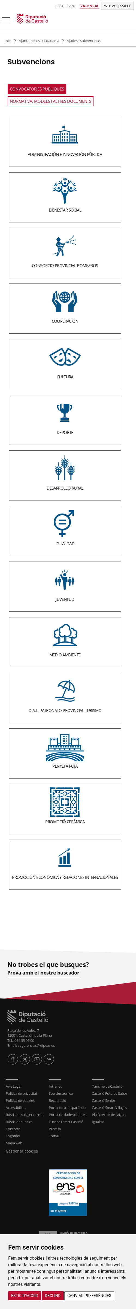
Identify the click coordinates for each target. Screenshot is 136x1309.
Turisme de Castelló (107, 1086)
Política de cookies (20, 1100)
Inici (8, 40)
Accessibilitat (16, 1107)
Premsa (55, 1128)
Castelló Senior (103, 1100)
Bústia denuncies (19, 1121)
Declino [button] (53, 1295)
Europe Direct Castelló (66, 1121)
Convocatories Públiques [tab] (37, 89)
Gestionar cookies (22, 1151)
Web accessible (117, 5)
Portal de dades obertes (67, 1114)
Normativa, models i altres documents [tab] (50, 101)
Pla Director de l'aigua (108, 1114)
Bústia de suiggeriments (24, 1114)
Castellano (66, 5)
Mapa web (14, 1143)
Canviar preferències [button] (89, 1295)
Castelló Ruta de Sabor (109, 1093)
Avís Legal (13, 1086)
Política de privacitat (21, 1093)
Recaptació (57, 1100)
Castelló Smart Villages (109, 1107)
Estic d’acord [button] (24, 1295)
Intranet (55, 1086)
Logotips (12, 1135)
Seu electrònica (60, 1093)
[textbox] (64, 501)
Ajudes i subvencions (84, 40)
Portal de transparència (67, 1107)
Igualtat (98, 1121)
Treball (54, 1135)
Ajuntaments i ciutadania (39, 40)
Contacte (13, 1128)
